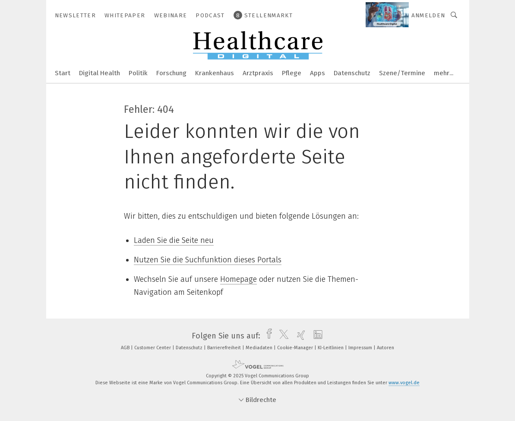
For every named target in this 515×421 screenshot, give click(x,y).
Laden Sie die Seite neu (174, 240)
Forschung (171, 73)
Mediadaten (260, 348)
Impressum (360, 348)
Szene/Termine (402, 73)
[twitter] (282, 336)
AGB (126, 348)
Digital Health (99, 73)
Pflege (291, 73)
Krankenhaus (214, 73)
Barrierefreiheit (224, 348)
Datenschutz (352, 73)
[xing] (299, 336)
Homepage (238, 279)
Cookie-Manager (295, 348)
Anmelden (428, 15)
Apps (317, 73)
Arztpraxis (258, 73)
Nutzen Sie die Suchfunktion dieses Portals (207, 260)
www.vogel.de (404, 383)
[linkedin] (315, 336)
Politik (138, 73)
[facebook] (267, 336)
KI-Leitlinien (331, 348)
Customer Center (153, 348)
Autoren (385, 348)
